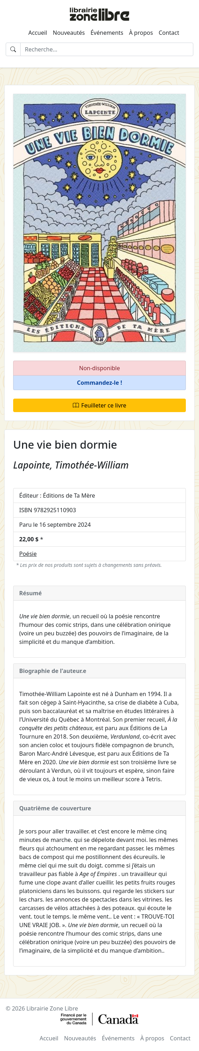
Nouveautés (69, 33)
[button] (99, 383)
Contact (168, 33)
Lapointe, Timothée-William (71, 465)
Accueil (37, 33)
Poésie (28, 554)
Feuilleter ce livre (100, 405)
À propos (141, 33)
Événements (107, 33)
